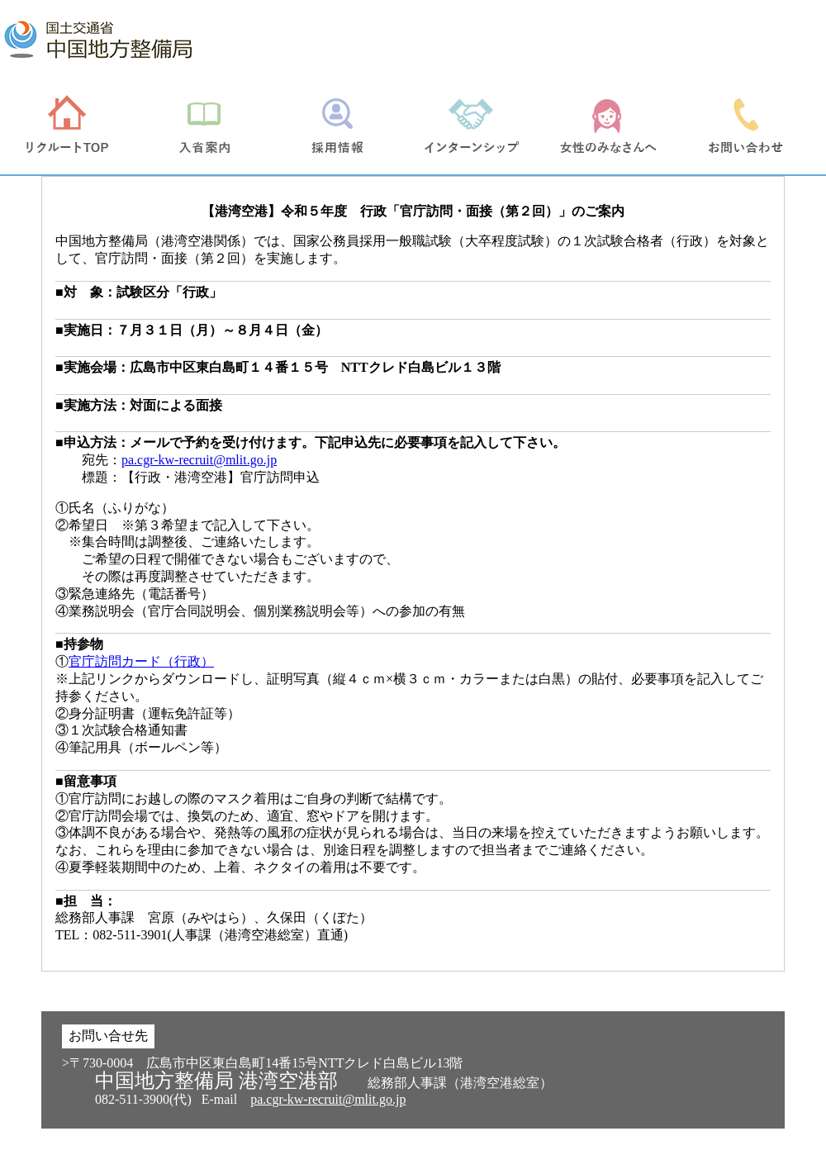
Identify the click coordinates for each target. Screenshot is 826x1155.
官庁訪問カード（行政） (141, 661)
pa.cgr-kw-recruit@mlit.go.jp (199, 460)
